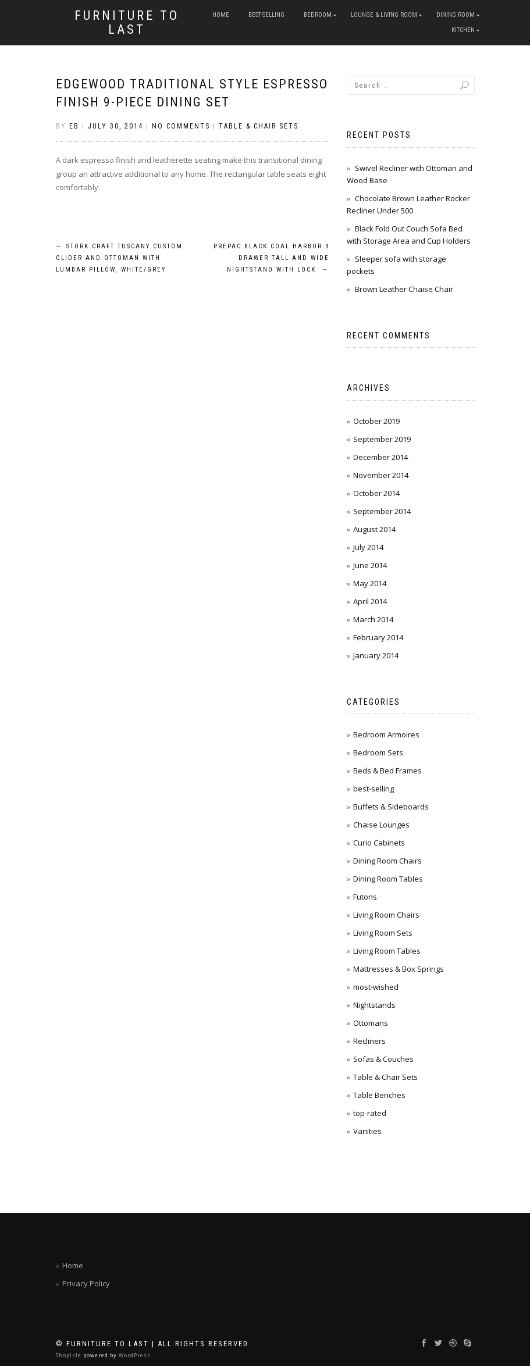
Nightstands (374, 1005)
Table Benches (379, 1095)
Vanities (367, 1131)
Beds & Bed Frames (387, 770)
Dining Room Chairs (387, 860)
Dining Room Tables (388, 878)
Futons (365, 896)
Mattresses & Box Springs (398, 969)
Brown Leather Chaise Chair (404, 289)
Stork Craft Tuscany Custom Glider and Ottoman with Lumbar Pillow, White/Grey (119, 257)
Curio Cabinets (379, 842)
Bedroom (318, 15)
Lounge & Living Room (384, 15)
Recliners (369, 1041)
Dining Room (455, 15)
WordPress (134, 1355)
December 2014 (380, 457)
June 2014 (370, 565)
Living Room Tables (387, 951)
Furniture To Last (126, 23)
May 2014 (369, 583)
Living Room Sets (382, 933)
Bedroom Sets (378, 752)
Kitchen (463, 30)
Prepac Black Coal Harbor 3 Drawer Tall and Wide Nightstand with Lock (271, 257)
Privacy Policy (86, 1283)
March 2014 (373, 619)
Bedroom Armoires (386, 734)
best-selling (266, 15)
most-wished (376, 987)
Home (220, 15)
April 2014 (370, 601)
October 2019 (376, 421)
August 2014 (374, 529)
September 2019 (382, 439)
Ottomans (370, 1023)
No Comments (181, 126)
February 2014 (378, 637)
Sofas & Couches (383, 1059)
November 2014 (380, 475)
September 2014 (382, 511)
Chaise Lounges (381, 824)
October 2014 (376, 493)
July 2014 (368, 547)
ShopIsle (69, 1355)
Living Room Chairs (386, 915)
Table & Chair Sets (258, 126)
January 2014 (376, 655)
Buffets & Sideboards (391, 806)
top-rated (369, 1113)
